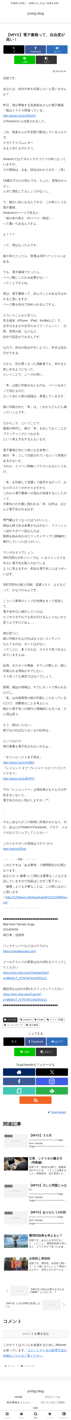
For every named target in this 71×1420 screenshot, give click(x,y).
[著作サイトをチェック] (19, 1072)
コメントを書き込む (35, 1333)
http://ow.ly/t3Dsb (14, 848)
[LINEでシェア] (24, 60)
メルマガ (10, 1019)
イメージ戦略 (55, 1019)
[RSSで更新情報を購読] (36, 1100)
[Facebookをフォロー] (19, 1081)
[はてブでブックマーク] (57, 49)
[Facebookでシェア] (35, 49)
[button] (46, 60)
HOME (19, 1396)
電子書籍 (32, 1025)
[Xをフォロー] (52, 1072)
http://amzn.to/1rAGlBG (18, 762)
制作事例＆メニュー (18, 1402)
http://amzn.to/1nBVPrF (18, 778)
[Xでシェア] (13, 49)
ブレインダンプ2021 (52, 1402)
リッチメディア (13, 1025)
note (35, 1407)
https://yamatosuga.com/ (19, 951)
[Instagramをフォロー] (52, 1081)
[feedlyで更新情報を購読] (52, 1091)
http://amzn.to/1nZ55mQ (19, 115)
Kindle (39, 1019)
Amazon (25, 1019)
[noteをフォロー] (19, 1091)
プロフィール (52, 1396)
